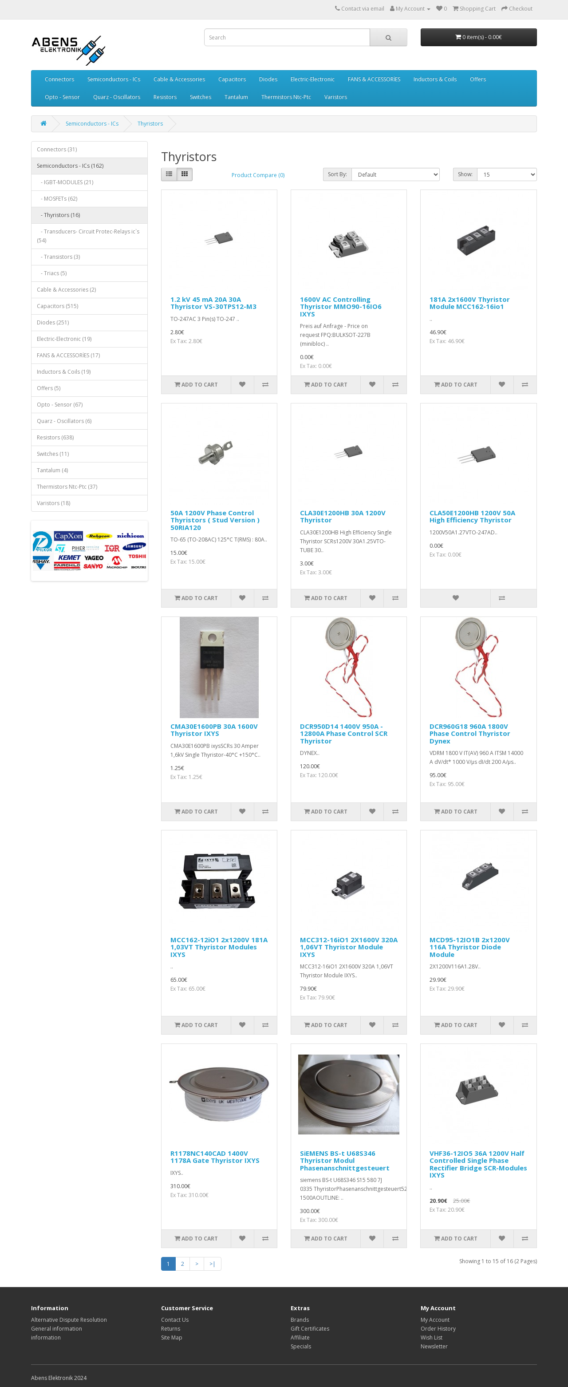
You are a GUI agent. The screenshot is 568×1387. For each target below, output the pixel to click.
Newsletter (434, 1346)
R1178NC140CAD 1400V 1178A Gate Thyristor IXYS (215, 1157)
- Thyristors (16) (58, 215)
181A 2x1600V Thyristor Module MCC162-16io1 (470, 303)
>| (212, 1264)
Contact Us (175, 1320)
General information (56, 1328)
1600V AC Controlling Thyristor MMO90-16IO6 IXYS (341, 306)
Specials (301, 1346)
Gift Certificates (310, 1328)
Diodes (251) (53, 322)
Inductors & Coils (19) (64, 371)
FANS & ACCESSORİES (374, 79)
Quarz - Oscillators (116, 97)
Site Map (171, 1337)
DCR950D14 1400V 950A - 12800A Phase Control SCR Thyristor (343, 733)
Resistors (165, 97)
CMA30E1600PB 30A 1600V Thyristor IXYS (214, 730)
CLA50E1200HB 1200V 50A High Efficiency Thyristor (472, 516)
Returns (170, 1328)
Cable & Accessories (179, 79)
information (46, 1337)
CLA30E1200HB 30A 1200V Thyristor (343, 516)
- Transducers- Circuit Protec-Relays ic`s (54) (88, 236)
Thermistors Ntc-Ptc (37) (67, 486)
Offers (478, 79)
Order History (438, 1328)
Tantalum (236, 97)
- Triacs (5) (52, 273)
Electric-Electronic (313, 79)
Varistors (335, 97)
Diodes (268, 79)
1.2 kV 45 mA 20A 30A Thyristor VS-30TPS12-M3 (213, 303)
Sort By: (337, 174)
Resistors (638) (55, 437)
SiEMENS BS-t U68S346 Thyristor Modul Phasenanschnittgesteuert (345, 1160)
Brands (300, 1320)
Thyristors (150, 123)
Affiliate (300, 1337)
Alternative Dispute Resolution (69, 1320)
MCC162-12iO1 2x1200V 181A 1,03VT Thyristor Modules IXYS (219, 947)
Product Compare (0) (258, 175)
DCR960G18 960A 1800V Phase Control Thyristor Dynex (470, 733)
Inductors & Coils (435, 79)
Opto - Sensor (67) (60, 404)
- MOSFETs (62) (57, 198)
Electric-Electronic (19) (64, 339)
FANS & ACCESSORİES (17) (68, 355)
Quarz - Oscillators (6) (64, 421)
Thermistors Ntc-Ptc (286, 97)
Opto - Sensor (62, 97)
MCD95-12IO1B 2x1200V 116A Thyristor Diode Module (470, 947)
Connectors (59, 79)
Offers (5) (48, 388)
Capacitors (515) (57, 306)
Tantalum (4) (52, 470)
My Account (435, 1320)
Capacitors (232, 79)
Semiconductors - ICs (113, 79)
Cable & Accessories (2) (66, 289)
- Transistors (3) (58, 257)
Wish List (431, 1337)
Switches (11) (53, 454)
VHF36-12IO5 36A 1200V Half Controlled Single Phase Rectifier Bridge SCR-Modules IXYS (478, 1164)
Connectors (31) (57, 149)
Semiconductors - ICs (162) (70, 166)
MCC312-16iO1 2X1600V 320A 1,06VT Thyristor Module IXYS (349, 947)
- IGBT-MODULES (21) (65, 182)
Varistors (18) (53, 503)
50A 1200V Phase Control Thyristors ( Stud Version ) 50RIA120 (215, 520)
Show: (465, 174)
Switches (200, 97)
